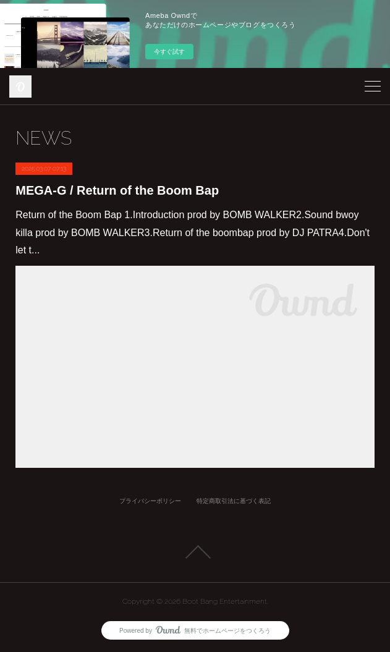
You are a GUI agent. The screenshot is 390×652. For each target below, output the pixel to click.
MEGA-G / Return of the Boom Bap (117, 190)
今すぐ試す (169, 51)
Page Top (195, 552)
